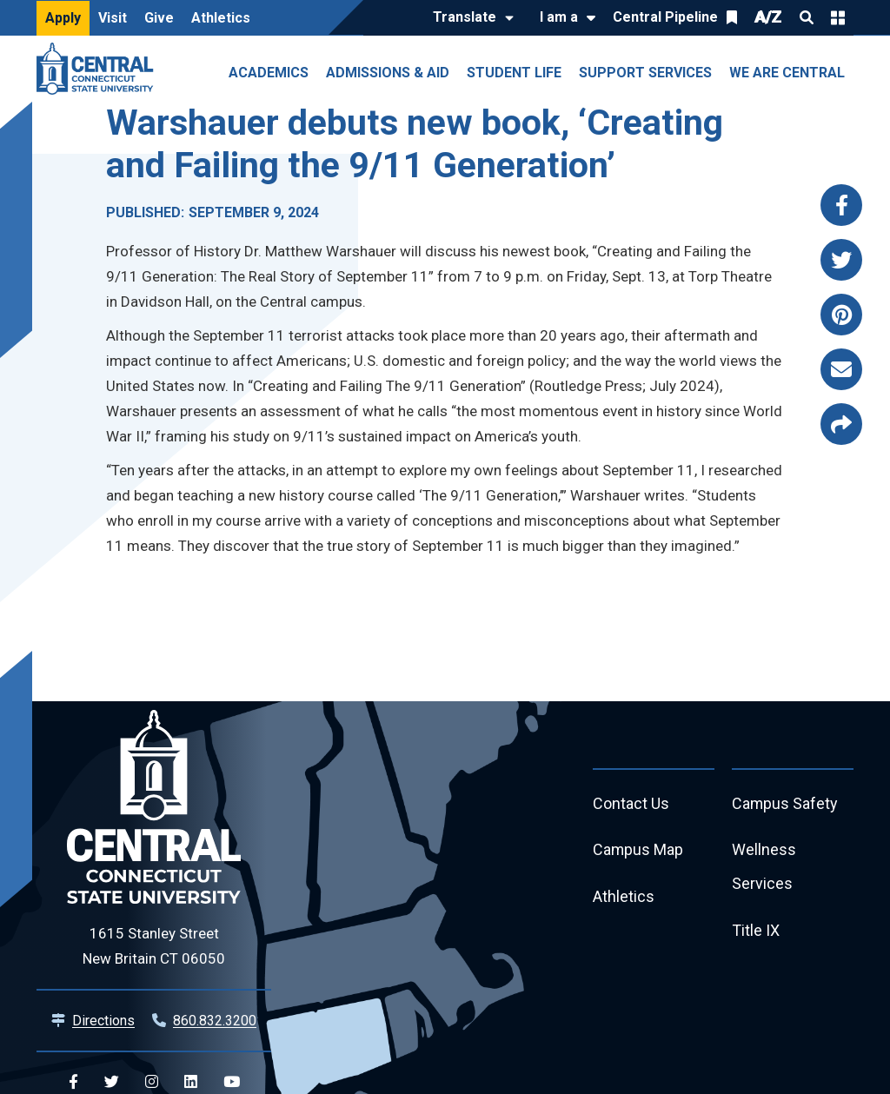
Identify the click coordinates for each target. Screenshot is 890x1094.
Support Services (645, 72)
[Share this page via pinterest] (841, 314)
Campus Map (638, 851)
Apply (63, 18)
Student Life (514, 72)
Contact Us (631, 804)
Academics (269, 72)
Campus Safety (785, 804)
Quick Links (837, 17)
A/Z (768, 17)
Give (159, 18)
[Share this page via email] (841, 369)
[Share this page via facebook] (841, 205)
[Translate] (469, 18)
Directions (103, 1020)
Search (806, 17)
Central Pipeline (665, 17)
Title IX (756, 932)
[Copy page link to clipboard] (841, 424)
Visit (112, 18)
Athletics (220, 18)
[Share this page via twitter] (841, 260)
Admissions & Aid (387, 72)
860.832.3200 (214, 1020)
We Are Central (787, 72)
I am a (559, 17)
